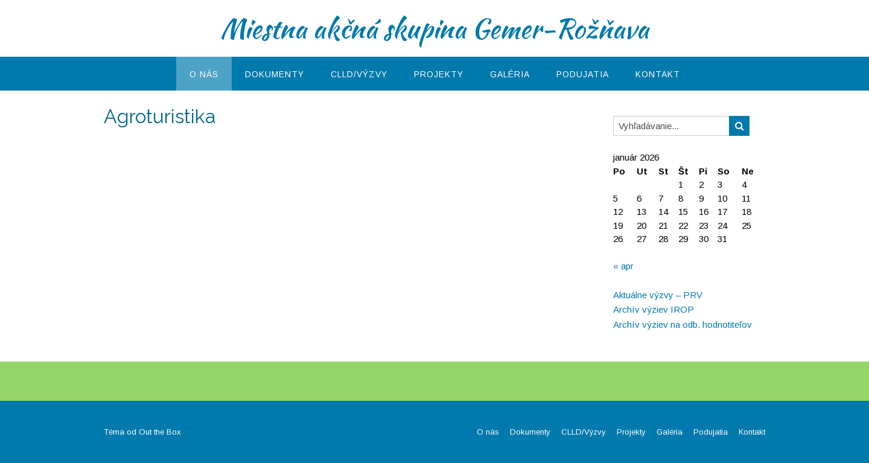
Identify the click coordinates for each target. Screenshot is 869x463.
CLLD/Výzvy (359, 74)
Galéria (510, 74)
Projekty (438, 74)
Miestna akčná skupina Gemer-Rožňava (434, 28)
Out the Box (160, 431)
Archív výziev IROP (653, 309)
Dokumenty (274, 74)
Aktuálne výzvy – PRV (657, 295)
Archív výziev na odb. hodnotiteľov (682, 324)
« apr (623, 266)
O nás (203, 74)
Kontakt (657, 74)
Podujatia (582, 74)
